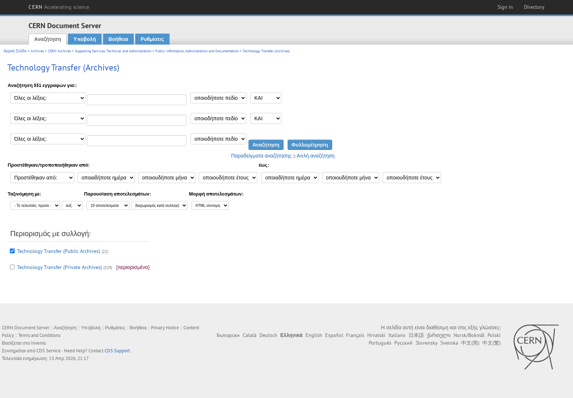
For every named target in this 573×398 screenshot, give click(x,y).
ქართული (439, 335)
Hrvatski (376, 335)
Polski (494, 335)
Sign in (505, 7)
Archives (37, 51)
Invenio (38, 343)
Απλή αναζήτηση (316, 155)
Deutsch (268, 335)
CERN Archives (59, 51)
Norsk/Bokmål (469, 335)
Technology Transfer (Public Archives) (58, 251)
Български (228, 335)
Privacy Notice (165, 328)
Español (334, 335)
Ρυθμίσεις (152, 39)
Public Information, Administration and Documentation (197, 51)
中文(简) (470, 343)
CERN (59, 7)
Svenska (449, 343)
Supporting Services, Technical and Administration (113, 51)
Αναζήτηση (47, 39)
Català (250, 335)
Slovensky (426, 343)
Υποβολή (84, 39)
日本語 (416, 335)
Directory (534, 7)
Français (355, 335)
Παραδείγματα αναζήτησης (261, 155)
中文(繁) (491, 343)
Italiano (397, 335)
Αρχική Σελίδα (15, 51)
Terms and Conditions (39, 335)
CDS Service (49, 351)
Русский (403, 343)
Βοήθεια (118, 39)
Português (380, 343)
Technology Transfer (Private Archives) (59, 267)
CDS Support (117, 351)
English (314, 335)
